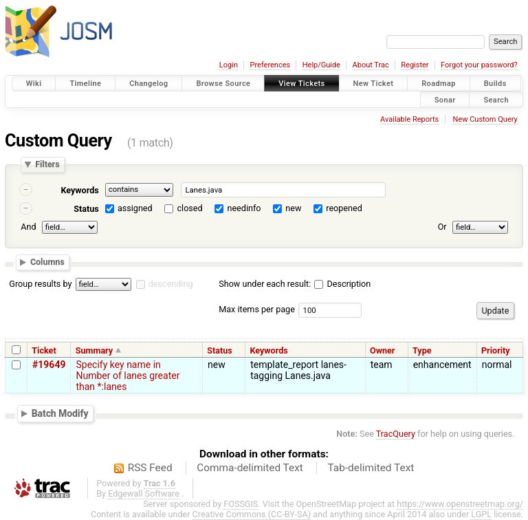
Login (228, 65)
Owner (382, 350)
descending (170, 284)
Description (342, 284)
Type (422, 350)
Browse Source (223, 83)
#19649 (48, 364)
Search (496, 99)
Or (442, 226)
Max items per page (257, 309)
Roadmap (438, 83)
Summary (94, 350)
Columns (47, 262)
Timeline (85, 83)
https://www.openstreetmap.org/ (460, 504)
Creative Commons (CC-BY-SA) (251, 514)
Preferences (270, 65)
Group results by (40, 284)
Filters (47, 165)
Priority (495, 350)
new (293, 208)
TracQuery (395, 434)
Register (414, 65)
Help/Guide (321, 65)
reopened (344, 208)
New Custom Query (485, 119)
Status (86, 209)
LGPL (481, 514)
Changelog (148, 83)
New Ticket (373, 83)
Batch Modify (60, 413)
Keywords (79, 190)
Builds (495, 83)
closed (190, 208)
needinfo (244, 208)
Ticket (44, 350)
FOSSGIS (240, 504)
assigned (135, 208)
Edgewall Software (143, 493)
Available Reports (409, 119)
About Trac (371, 65)
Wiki (34, 83)
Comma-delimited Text (250, 468)
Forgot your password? (479, 65)
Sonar (445, 99)
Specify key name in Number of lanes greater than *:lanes (127, 375)
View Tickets (301, 83)
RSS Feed (150, 468)
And (28, 226)
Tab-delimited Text (370, 468)
